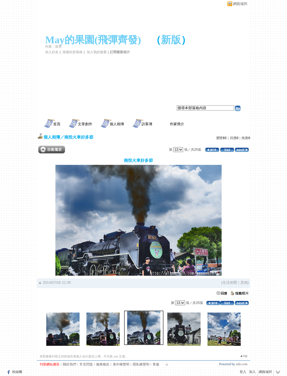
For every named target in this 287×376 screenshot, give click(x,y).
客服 (156, 364)
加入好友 (51, 52)
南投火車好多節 (78, 137)
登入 (243, 372)
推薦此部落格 (73, 52)
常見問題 (86, 364)
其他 (244, 282)
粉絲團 (17, 372)
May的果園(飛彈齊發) (93, 39)
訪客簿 (147, 124)
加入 (252, 372)
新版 (171, 39)
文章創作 (85, 124)
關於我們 (69, 364)
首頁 (56, 124)
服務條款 (102, 364)
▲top (243, 356)
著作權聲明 (121, 364)
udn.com (241, 364)
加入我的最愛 (97, 52)
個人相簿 (117, 124)
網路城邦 (240, 4)
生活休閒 (229, 282)
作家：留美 (53, 46)
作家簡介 (177, 124)
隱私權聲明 (141, 364)
